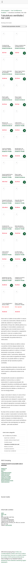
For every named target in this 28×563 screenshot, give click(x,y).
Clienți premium (5, 482)
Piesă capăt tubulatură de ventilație (5, 98)
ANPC (2, 513)
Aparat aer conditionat (9, 438)
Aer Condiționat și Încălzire (10, 435)
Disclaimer (21, 557)
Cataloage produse (6, 472)
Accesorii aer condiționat (10, 451)
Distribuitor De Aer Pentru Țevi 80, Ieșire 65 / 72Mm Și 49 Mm (7, 279)
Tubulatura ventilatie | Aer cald (11, 444)
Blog (2, 471)
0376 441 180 (8, 525)
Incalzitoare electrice (9, 448)
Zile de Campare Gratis (7, 480)
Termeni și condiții (6, 476)
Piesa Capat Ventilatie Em (18, 97)
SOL (2, 516)
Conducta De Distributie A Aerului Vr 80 (7, 227)
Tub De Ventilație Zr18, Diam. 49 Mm (6, 149)
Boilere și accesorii (8, 446)
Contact (3, 470)
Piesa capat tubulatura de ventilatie (18, 176)
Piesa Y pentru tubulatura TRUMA (19, 304)
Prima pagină (5, 10)
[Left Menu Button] (2, 2)
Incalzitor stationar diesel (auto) (11, 440)
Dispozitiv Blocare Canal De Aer (19, 200)
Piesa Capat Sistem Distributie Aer (20, 71)
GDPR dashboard (5, 479)
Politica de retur (5, 475)
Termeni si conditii (16, 555)
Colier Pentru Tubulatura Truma (19, 123)
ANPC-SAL (3, 514)
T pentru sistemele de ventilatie (7, 71)
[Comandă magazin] (14, 26)
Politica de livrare (5, 474)
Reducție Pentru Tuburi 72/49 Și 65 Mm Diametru (19, 227)
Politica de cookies (6, 478)
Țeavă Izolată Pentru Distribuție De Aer (7, 175)
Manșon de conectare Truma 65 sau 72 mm (7, 124)
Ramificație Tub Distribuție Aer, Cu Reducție (19, 150)
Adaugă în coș (11, 53)
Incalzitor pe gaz (8, 442)
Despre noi (4, 468)
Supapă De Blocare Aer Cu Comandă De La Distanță (7, 201)
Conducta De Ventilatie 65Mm (6, 46)
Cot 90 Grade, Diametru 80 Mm (19, 252)
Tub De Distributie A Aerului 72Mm (7, 304)
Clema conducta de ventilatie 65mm (20, 46)
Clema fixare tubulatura (5, 252)
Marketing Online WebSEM (8, 560)
